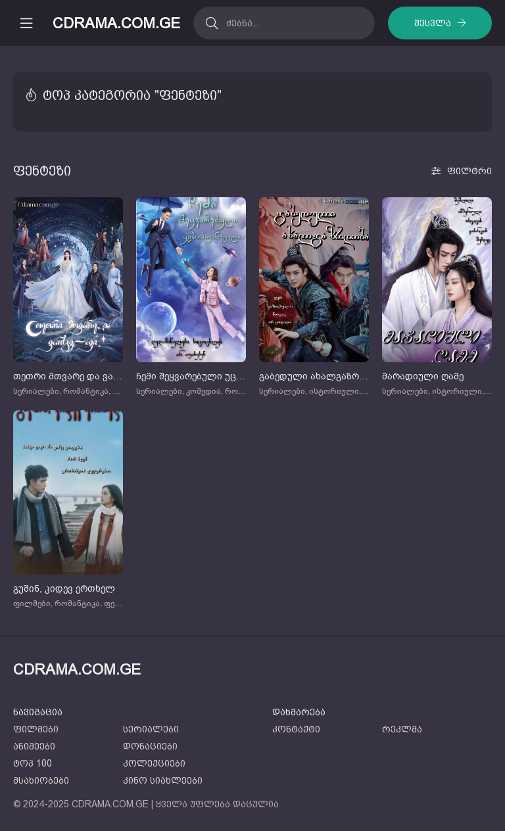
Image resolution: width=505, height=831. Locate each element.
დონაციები (150, 746)
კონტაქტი (296, 729)
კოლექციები (154, 763)
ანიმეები (34, 746)
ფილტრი (469, 171)
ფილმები (36, 729)
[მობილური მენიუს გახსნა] (26, 23)
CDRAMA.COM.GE (116, 23)
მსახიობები (41, 780)
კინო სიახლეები (163, 780)
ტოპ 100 (32, 763)
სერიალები (151, 729)
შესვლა (432, 23)
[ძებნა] (211, 23)
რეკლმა (402, 729)
